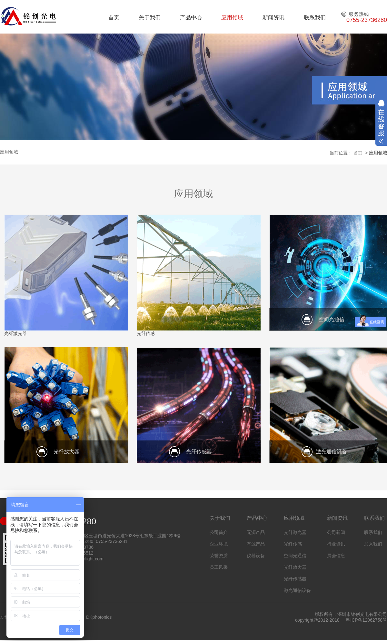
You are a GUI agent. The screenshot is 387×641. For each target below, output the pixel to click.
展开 (381, 121)
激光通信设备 (297, 590)
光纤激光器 (295, 532)
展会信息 (336, 555)
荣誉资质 (219, 555)
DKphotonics (99, 617)
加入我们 (373, 544)
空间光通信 (295, 555)
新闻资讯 (273, 18)
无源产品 (256, 532)
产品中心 (191, 18)
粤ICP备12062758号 (366, 620)
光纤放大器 (295, 567)
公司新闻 (336, 532)
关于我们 (150, 18)
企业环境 (219, 544)
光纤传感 (293, 544)
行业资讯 (336, 544)
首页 (113, 18)
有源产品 (256, 544)
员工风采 (219, 567)
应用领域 (232, 18)
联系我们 (315, 18)
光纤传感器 (295, 578)
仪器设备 (256, 555)
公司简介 (219, 532)
